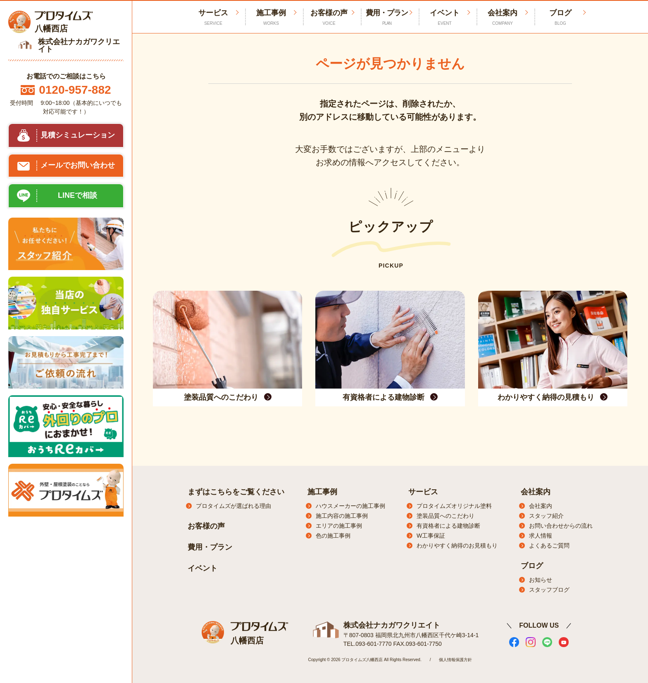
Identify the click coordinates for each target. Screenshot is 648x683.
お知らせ (540, 579)
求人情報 (540, 535)
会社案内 (502, 17)
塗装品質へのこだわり (445, 515)
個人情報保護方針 (455, 659)
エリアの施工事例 (339, 525)
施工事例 (271, 17)
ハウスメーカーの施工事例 (350, 506)
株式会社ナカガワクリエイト (391, 625)
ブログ (560, 17)
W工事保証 (431, 535)
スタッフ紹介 (546, 515)
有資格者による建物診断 (448, 525)
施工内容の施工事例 (342, 515)
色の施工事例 (333, 535)
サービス (423, 492)
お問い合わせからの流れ (561, 525)
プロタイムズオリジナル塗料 (454, 506)
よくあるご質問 (549, 545)
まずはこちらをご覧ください (236, 492)
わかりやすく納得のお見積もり (457, 545)
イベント (444, 17)
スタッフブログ (549, 589)
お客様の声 (329, 17)
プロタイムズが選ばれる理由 (233, 506)
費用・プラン (386, 17)
